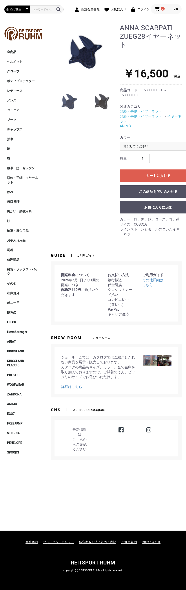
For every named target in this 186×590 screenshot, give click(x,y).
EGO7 (11, 413)
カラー (125, 137)
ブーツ (11, 119)
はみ (10, 192)
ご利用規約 (129, 542)
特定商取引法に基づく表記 (97, 542)
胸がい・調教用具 (19, 211)
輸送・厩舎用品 (18, 230)
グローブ (13, 71)
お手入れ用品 (16, 240)
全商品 (11, 52)
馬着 (10, 250)
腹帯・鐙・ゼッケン (21, 168)
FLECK (11, 322)
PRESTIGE (14, 375)
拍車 (10, 139)
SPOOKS (13, 452)
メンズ (11, 100)
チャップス (14, 129)
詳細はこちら (71, 387)
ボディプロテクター (21, 81)
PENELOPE (14, 443)
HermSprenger (17, 332)
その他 (11, 283)
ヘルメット (14, 61)
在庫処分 (13, 293)
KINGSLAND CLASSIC (17, 363)
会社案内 (32, 542)
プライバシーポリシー (58, 542)
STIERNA (13, 433)
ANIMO (12, 404)
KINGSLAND (15, 351)
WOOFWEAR (15, 384)
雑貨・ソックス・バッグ (22, 272)
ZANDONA (14, 394)
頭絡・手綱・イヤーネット (22, 180)
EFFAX (11, 312)
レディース (14, 90)
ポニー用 (13, 303)
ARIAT (11, 341)
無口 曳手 (13, 201)
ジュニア (13, 110)
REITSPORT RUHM (93, 563)
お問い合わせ (151, 542)
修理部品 (13, 259)
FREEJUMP (15, 423)
